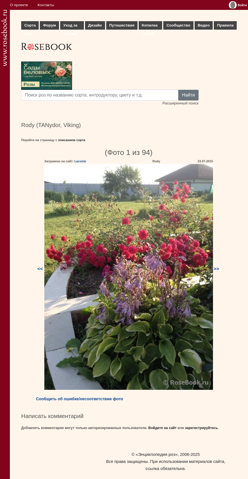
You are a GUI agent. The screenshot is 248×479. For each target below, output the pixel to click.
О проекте (19, 5)
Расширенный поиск (180, 103)
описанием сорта (71, 140)
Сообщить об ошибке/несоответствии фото (79, 399)
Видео (204, 25)
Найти (188, 95)
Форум (49, 25)
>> (216, 269)
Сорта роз (30, 26)
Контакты (46, 5)
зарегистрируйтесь (201, 428)
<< (40, 269)
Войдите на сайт (162, 428)
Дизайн (95, 25)
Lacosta (80, 161)
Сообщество (178, 25)
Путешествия (121, 25)
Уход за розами (70, 26)
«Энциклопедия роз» (157, 454)
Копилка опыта (150, 26)
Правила (225, 25)
